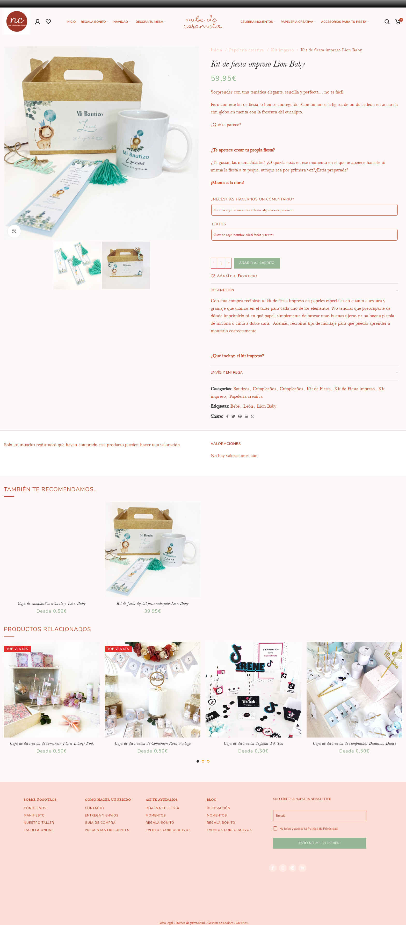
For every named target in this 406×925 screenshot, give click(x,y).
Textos (218, 224)
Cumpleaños (264, 388)
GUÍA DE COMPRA (100, 823)
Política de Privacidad (323, 829)
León (248, 406)
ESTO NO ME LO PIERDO (319, 843)
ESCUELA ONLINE (39, 830)
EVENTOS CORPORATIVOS (168, 830)
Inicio (217, 50)
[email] (319, 815)
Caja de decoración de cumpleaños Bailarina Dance (354, 743)
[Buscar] (387, 22)
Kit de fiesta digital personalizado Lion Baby (153, 603)
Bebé (235, 406)
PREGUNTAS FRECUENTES (107, 830)
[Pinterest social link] (240, 416)
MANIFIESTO (34, 815)
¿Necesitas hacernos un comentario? (252, 199)
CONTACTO (94, 808)
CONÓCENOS (35, 808)
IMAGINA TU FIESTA (162, 808)
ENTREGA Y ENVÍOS (102, 815)
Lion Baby (266, 406)
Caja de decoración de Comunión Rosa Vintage (153, 743)
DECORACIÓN (218, 808)
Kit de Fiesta (319, 388)
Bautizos (241, 388)
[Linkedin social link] (246, 416)
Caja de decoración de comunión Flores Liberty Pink (52, 743)
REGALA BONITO (160, 823)
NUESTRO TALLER (39, 823)
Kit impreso (283, 50)
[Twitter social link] (233, 416)
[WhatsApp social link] (253, 416)
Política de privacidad (190, 923)
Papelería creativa (247, 50)
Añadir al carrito (257, 263)
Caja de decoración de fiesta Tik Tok (253, 743)
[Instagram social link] (283, 868)
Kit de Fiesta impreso (354, 388)
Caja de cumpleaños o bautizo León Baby (52, 603)
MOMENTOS (156, 815)
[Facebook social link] (227, 416)
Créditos (241, 923)
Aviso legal (166, 923)
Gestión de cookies (220, 923)
